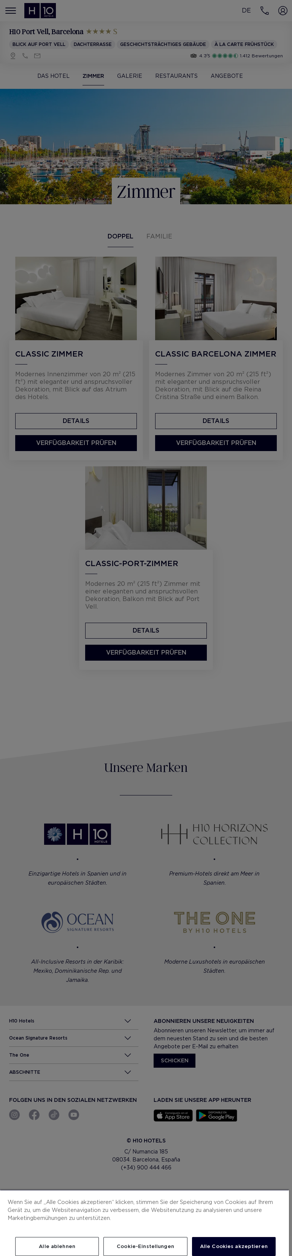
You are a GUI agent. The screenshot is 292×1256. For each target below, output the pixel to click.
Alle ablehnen (57, 1246)
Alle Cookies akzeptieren (234, 1246)
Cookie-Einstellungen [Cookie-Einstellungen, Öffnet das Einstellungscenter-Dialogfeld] (145, 1246)
